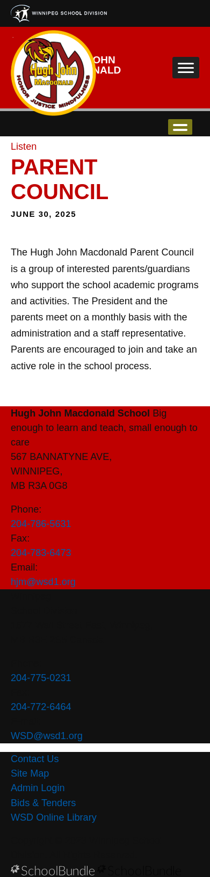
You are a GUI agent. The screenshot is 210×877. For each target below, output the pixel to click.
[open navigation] (185, 67)
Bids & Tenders (43, 803)
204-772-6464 (41, 706)
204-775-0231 (41, 678)
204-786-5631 (41, 523)
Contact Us (35, 759)
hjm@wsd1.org (43, 581)
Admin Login (38, 788)
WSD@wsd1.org (47, 735)
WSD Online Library (54, 817)
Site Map (30, 773)
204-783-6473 (41, 552)
